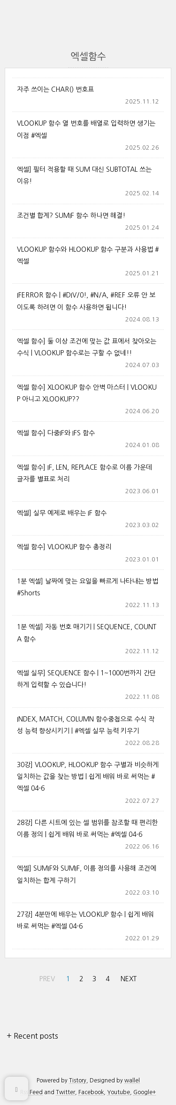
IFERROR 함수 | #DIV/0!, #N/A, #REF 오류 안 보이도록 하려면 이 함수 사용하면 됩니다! (86, 301)
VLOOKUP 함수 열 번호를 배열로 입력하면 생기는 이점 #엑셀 (86, 129)
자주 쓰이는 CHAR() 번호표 (55, 89)
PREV (46, 977)
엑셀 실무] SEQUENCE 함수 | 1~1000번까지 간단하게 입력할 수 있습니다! (86, 679)
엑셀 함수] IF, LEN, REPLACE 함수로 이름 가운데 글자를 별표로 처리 (84, 473)
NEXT (127, 977)
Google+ (144, 1092)
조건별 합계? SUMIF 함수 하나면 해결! (71, 215)
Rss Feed (31, 1092)
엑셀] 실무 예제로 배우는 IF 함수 (62, 513)
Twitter (65, 1092)
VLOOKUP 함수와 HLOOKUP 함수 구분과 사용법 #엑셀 (88, 255)
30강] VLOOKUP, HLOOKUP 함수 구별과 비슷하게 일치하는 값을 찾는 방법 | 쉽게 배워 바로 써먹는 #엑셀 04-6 (88, 776)
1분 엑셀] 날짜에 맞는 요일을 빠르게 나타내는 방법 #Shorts (87, 587)
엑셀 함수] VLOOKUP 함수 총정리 (64, 547)
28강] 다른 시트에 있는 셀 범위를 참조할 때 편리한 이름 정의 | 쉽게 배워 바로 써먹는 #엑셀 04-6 (87, 828)
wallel (132, 1080)
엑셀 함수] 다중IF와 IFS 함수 (56, 433)
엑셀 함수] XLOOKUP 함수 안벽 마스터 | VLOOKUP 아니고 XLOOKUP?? (87, 393)
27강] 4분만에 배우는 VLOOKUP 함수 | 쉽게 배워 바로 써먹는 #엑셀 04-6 (85, 920)
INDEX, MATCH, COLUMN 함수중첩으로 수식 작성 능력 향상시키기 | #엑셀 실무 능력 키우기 (85, 725)
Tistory (77, 1080)
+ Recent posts (32, 1036)
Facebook (91, 1092)
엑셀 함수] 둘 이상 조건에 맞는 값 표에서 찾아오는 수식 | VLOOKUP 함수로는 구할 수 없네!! (86, 347)
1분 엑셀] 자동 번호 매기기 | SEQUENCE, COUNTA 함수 (86, 633)
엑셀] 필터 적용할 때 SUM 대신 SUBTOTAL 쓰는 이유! (84, 175)
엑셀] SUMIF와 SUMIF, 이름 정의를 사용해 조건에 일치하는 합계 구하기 (86, 874)
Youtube (118, 1092)
